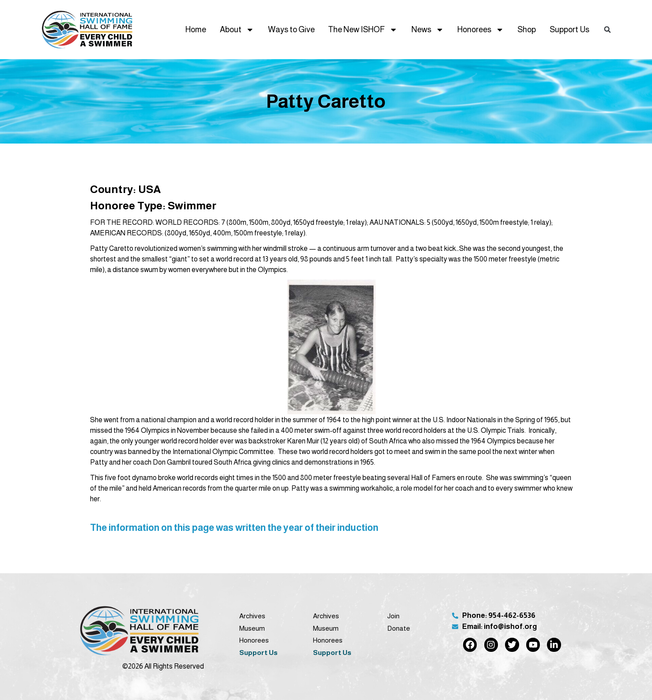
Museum (252, 628)
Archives (252, 616)
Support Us (569, 29)
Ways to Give (291, 29)
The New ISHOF (362, 29)
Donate (398, 628)
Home (195, 29)
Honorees (480, 29)
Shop (526, 29)
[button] (608, 30)
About (237, 29)
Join (393, 616)
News (427, 29)
